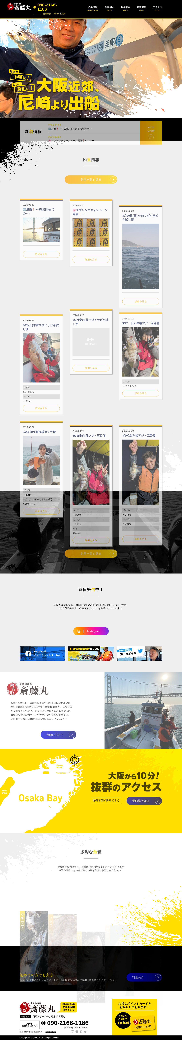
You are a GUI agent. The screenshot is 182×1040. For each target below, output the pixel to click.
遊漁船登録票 (51, 1032)
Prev (3, 68)
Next (178, 68)
